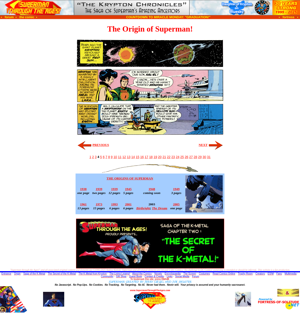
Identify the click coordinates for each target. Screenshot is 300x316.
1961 (83, 204)
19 (155, 157)
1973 (99, 204)
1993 (114, 204)
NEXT (203, 145)
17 (146, 157)
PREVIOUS (101, 145)
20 (159, 157)
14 (133, 157)
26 (186, 157)
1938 (83, 189)
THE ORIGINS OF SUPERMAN (130, 178)
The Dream (159, 208)
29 (200, 157)
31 (208, 157)
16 (142, 157)
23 (173, 157)
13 (128, 157)
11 (119, 157)
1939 (99, 189)
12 (124, 157)
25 (182, 157)
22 (168, 157)
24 (177, 157)
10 (115, 157)
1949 (176, 189)
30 (204, 157)
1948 (151, 189)
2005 (176, 204)
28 (195, 157)
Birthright (143, 208)
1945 (128, 189)
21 (164, 157)
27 (191, 157)
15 (137, 157)
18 (151, 157)
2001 (128, 204)
